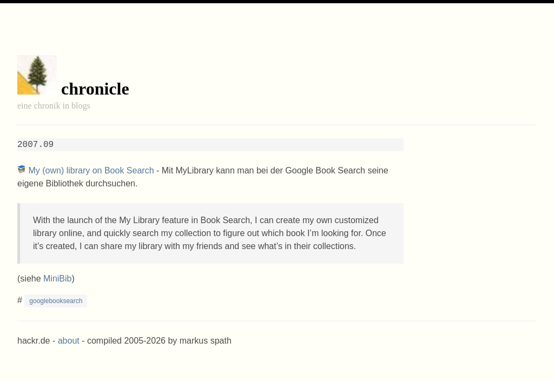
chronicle (95, 88)
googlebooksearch (55, 301)
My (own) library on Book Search (91, 170)
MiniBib (57, 278)
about (69, 340)
